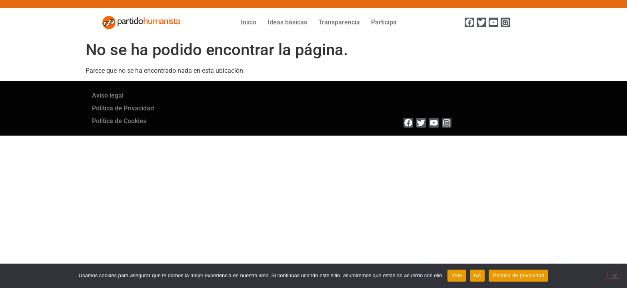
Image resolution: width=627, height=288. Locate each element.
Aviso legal (108, 95)
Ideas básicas (287, 22)
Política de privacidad (518, 275)
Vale (456, 275)
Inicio (248, 22)
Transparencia (339, 22)
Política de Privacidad (123, 108)
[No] (614, 275)
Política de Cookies (119, 121)
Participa (384, 22)
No (477, 275)
